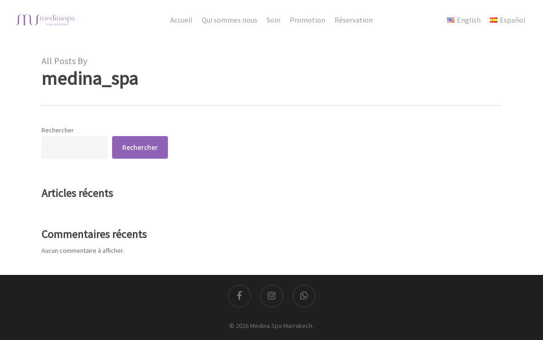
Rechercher (58, 130)
